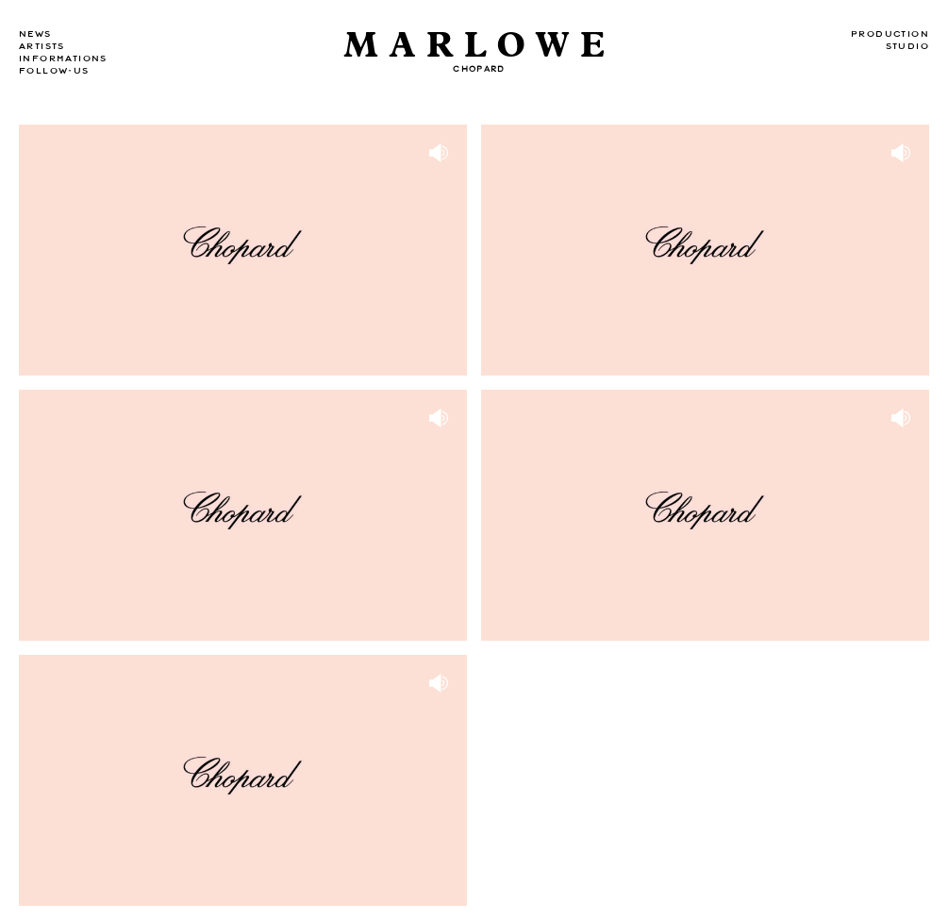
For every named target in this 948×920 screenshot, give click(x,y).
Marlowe (479, 45)
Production (890, 34)
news (35, 34)
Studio (907, 46)
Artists (42, 46)
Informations (63, 58)
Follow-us (54, 71)
